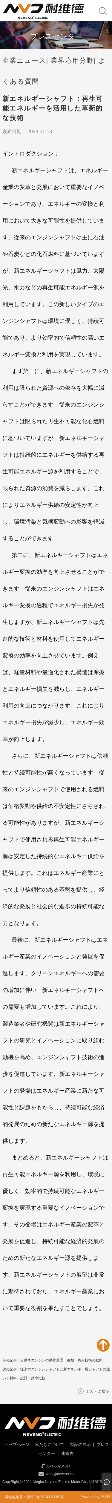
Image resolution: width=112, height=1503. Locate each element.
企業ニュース (24, 60)
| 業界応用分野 (70, 60)
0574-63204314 (57, 1466)
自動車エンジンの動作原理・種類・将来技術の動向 (61, 1360)
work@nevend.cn (60, 1474)
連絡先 (66, 1453)
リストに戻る (97, 1391)
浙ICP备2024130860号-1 (47, 1497)
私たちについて (49, 1444)
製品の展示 (80, 1444)
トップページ (16, 1444)
